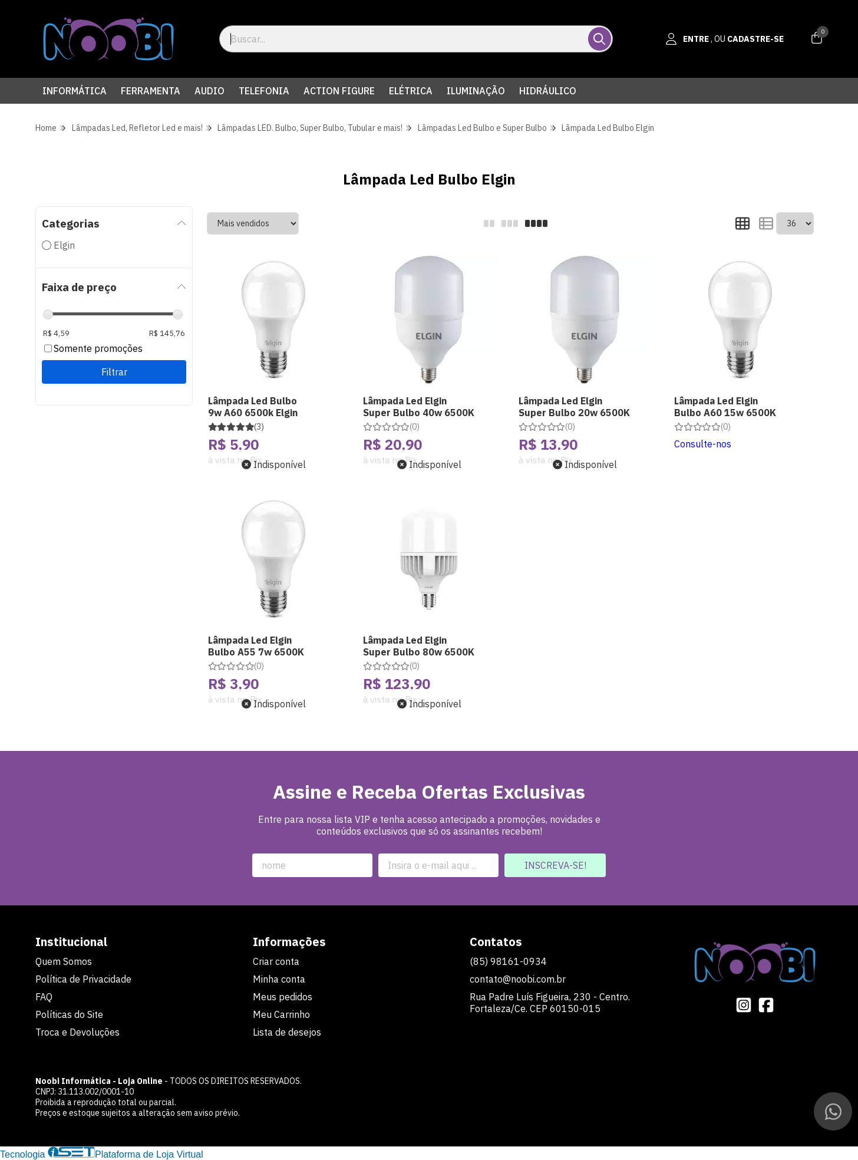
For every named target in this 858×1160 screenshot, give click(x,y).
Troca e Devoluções (77, 1032)
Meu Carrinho (281, 1014)
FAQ (43, 997)
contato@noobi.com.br (518, 979)
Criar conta (276, 961)
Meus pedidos (282, 997)
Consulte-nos (702, 444)
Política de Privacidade (83, 979)
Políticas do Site (69, 1014)
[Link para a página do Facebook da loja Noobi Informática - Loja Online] (766, 1005)
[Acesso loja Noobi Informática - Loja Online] (725, 39)
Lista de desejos (287, 1032)
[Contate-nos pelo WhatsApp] (833, 1111)
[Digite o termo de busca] (404, 38)
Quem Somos (63, 961)
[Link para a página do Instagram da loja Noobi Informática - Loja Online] (743, 1005)
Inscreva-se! (555, 865)
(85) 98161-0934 (508, 961)
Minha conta (279, 979)
